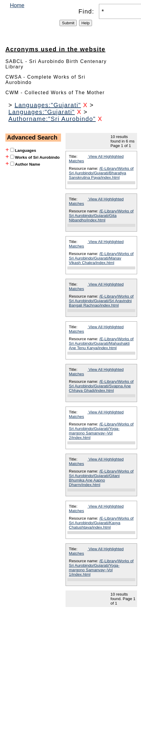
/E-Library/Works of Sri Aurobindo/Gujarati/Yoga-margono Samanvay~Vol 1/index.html (101, 568)
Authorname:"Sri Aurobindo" (52, 119)
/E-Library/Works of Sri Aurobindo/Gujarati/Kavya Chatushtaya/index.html (101, 523)
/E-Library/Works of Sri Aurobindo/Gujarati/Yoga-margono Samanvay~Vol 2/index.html (101, 431)
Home (17, 5)
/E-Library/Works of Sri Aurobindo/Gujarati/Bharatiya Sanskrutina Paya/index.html (101, 173)
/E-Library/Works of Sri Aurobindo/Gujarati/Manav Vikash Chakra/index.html (101, 258)
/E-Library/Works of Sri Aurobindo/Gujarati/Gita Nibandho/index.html (101, 215)
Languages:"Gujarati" (47, 105)
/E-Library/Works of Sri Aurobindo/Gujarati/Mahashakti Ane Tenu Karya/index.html (101, 343)
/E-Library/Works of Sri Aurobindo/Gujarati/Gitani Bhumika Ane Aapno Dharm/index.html (101, 478)
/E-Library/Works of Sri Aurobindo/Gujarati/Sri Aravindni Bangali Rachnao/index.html (101, 301)
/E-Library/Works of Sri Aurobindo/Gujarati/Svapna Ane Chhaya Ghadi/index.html (101, 386)
